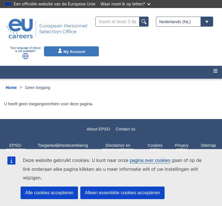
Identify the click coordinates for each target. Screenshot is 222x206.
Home (11, 87)
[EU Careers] (47, 28)
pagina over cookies (150, 160)
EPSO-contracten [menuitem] (15, 147)
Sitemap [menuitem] (208, 145)
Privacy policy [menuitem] (181, 147)
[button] (25, 56)
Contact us (125, 129)
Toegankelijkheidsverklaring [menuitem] (63, 145)
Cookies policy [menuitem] (155, 147)
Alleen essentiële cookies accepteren (122, 192)
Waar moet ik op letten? (126, 3)
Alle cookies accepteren (49, 192)
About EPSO (98, 129)
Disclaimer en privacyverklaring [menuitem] (118, 147)
